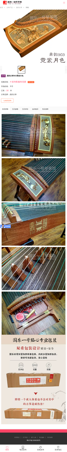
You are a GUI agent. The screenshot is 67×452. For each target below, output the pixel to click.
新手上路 (33, 437)
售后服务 (41, 437)
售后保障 (50, 437)
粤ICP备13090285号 (33, 440)
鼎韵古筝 (19, 7)
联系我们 (17, 437)
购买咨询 (7, 100)
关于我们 (25, 437)
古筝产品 (10, 7)
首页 (1, 7)
